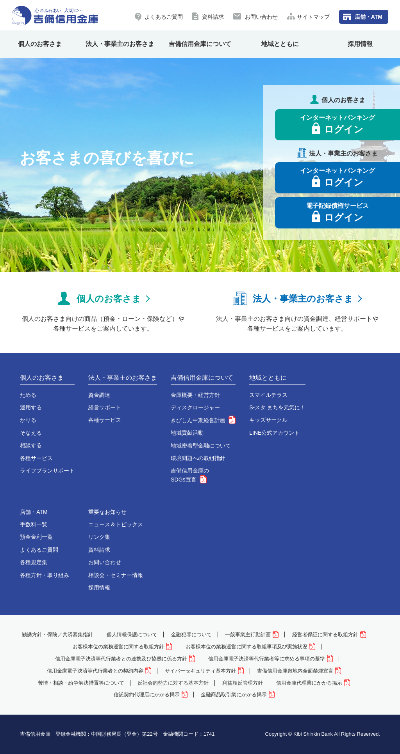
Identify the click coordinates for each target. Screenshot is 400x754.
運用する (31, 407)
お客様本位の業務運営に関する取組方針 (122, 647)
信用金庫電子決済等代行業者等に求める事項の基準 (270, 659)
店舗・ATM (368, 17)
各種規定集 (33, 562)
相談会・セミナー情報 (115, 575)
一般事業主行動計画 (252, 634)
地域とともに (280, 44)
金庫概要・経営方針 (195, 395)
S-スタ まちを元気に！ (277, 407)
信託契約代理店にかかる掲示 (151, 694)
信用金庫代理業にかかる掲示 (313, 683)
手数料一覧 (33, 524)
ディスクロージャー (195, 407)
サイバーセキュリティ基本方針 (204, 671)
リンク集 (99, 537)
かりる (28, 420)
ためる (28, 395)
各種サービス (36, 458)
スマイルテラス (268, 395)
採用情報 (360, 44)
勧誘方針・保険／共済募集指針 (57, 634)
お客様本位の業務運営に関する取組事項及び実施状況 (250, 647)
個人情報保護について (132, 634)
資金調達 (99, 395)
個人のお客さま (40, 44)
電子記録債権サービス (337, 212)
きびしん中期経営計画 (203, 420)
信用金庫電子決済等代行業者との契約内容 (99, 671)
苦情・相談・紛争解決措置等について (81, 683)
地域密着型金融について (201, 445)
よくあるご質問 (164, 17)
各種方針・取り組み (44, 575)
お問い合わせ (261, 17)
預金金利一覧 (36, 537)
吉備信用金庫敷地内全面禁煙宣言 (299, 671)
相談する (31, 445)
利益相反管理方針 (242, 683)
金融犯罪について (191, 634)
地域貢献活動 (187, 433)
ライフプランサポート (47, 470)
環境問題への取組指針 (198, 458)
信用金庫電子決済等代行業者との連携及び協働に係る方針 (125, 659)
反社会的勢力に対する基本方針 (173, 683)
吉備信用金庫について (200, 44)
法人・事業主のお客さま (120, 44)
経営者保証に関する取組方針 (329, 634)
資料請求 (213, 17)
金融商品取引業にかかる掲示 (238, 694)
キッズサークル (268, 420)
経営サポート (104, 407)
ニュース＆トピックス (115, 524)
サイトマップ (313, 17)
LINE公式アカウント (274, 433)
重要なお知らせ (107, 512)
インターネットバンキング (337, 124)
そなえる (31, 433)
